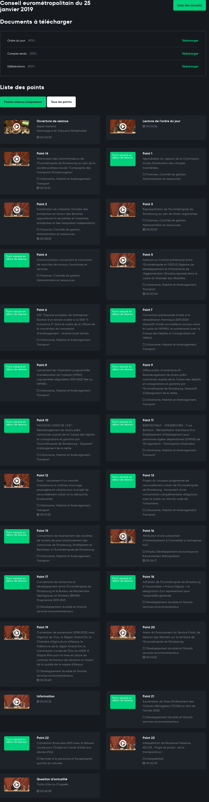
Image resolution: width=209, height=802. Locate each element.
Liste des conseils (189, 5)
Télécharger (190, 40)
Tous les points (61, 102)
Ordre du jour (16, 40)
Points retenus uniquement (23, 102)
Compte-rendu (17, 54)
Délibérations (16, 66)
